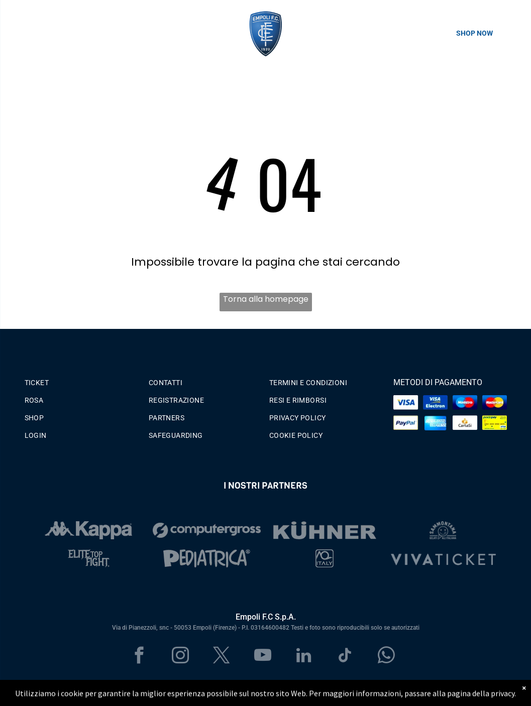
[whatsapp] (386, 657)
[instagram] (180, 657)
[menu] (22, 33)
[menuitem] (81, 380)
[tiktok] (345, 657)
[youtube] (262, 657)
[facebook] (139, 657)
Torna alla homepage (265, 299)
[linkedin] (303, 657)
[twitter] (221, 657)
